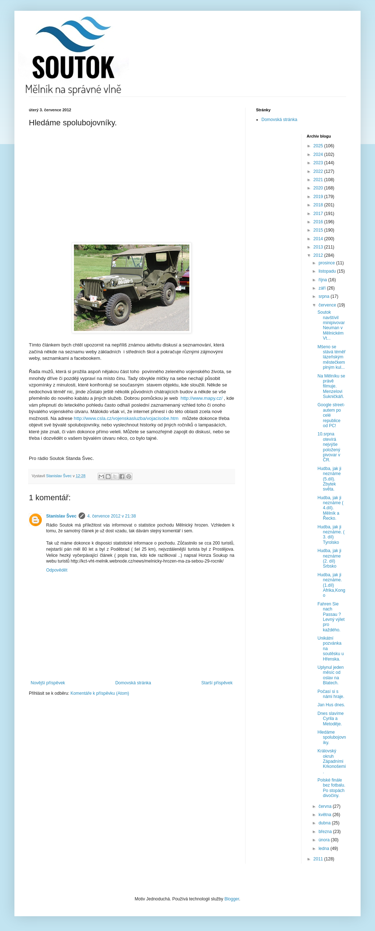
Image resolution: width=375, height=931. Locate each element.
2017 (318, 213)
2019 (318, 196)
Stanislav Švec (61, 516)
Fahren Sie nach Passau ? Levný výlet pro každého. (330, 616)
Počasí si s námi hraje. (330, 694)
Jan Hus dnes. (331, 704)
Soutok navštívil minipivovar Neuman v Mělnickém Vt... (331, 325)
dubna (325, 822)
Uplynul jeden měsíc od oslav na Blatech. (330, 675)
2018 (318, 204)
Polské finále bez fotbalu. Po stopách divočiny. (331, 788)
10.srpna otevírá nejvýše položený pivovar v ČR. (328, 446)
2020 (318, 188)
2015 (318, 230)
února (324, 839)
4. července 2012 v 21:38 (111, 516)
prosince (327, 262)
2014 (318, 238)
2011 (318, 858)
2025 (318, 145)
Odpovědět (56, 570)
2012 (318, 255)
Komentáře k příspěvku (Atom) (99, 693)
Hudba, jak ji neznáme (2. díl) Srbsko (329, 558)
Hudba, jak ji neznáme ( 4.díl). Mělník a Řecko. (330, 508)
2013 (318, 247)
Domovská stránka (133, 682)
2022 (318, 171)
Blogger (231, 898)
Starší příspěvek (217, 682)
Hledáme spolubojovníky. (331, 737)
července (327, 305)
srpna (324, 296)
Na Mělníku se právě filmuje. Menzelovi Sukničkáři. (331, 386)
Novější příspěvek (48, 682)
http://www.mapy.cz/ (201, 398)
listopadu (327, 271)
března (325, 831)
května (325, 814)
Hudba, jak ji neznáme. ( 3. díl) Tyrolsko (330, 534)
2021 (318, 179)
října (323, 279)
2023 (318, 162)
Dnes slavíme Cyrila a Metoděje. (330, 718)
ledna (324, 848)
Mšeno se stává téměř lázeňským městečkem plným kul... (331, 357)
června (325, 806)
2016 (318, 221)
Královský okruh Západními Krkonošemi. (331, 761)
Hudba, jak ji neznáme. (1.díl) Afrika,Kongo (331, 585)
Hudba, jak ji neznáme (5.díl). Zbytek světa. (329, 479)
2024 (318, 154)
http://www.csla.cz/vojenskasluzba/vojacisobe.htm (126, 418)
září (322, 288)
